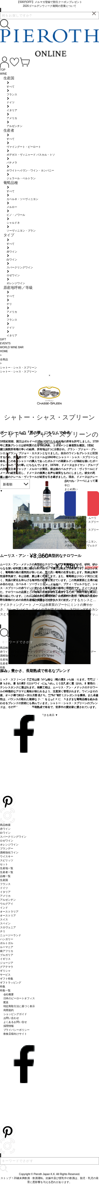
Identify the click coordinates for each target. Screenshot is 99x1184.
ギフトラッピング (10, 982)
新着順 (7, 484)
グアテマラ (6, 966)
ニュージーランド (10, 935)
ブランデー (6, 848)
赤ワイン (5, 828)
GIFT (3, 339)
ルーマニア (6, 947)
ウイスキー (6, 856)
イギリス (5, 958)
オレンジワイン (9, 844)
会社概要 (8, 994)
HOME (4, 351)
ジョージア (6, 962)
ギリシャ (5, 970)
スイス (4, 919)
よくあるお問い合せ (15, 1022)
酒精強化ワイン (9, 852)
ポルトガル (6, 943)
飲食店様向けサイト (15, 1033)
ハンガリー (6, 939)
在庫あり (47, 518)
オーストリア (8, 915)
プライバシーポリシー (16, 1029)
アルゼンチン (8, 899)
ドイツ (4, 887)
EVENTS (5, 343)
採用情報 (8, 1025)
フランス (5, 884)
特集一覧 (5, 990)
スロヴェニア (8, 927)
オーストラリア (9, 911)
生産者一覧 (6, 872)
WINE (3, 73)
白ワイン (5, 832)
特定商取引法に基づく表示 (19, 1006)
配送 (6, 1002)
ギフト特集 (6, 978)
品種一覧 (5, 876)
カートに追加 (51, 584)
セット (4, 864)
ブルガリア (6, 955)
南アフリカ (6, 951)
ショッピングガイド (15, 1014)
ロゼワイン (6, 840)
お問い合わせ (11, 1018)
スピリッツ (6, 860)
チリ (2, 931)
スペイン (5, 923)
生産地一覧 (6, 868)
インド (4, 907)
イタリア (5, 891)
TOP (2, 69)
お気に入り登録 (47, 578)
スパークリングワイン (13, 836)
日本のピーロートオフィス (19, 998)
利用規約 (8, 1010)
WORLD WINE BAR (11, 347)
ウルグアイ (6, 903)
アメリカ (5, 895)
